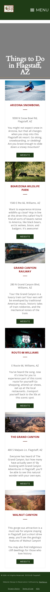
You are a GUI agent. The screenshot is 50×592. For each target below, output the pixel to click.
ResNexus (43, 582)
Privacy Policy (14, 589)
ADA (38, 589)
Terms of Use (28, 589)
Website (25, 154)
